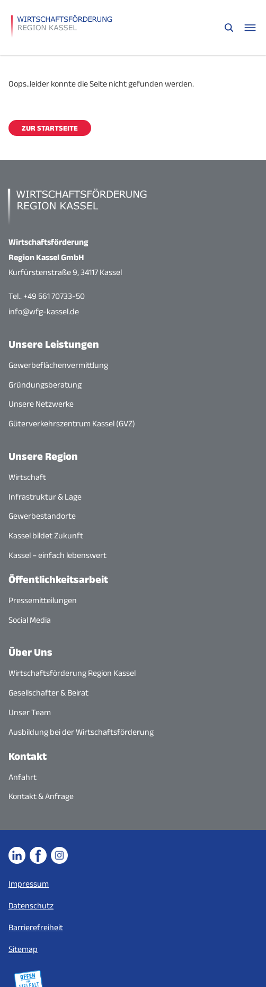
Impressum (28, 883)
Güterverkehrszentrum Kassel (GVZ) (71, 423)
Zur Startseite (50, 128)
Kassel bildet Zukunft (45, 535)
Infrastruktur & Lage (45, 496)
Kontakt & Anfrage (41, 796)
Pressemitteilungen (42, 600)
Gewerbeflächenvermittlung (58, 365)
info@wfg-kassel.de (43, 311)
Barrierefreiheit (35, 927)
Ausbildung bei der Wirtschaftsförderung (81, 731)
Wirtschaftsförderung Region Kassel (72, 672)
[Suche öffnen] (229, 27)
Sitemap (23, 949)
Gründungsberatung (45, 384)
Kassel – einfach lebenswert (57, 555)
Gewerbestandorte (42, 515)
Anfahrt (22, 777)
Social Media (29, 619)
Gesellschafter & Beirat (48, 692)
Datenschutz (31, 905)
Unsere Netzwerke (41, 403)
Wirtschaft (27, 477)
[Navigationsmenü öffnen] (250, 27)
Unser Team (29, 712)
